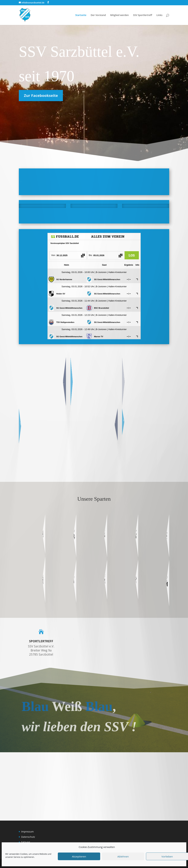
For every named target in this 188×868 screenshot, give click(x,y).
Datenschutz (28, 836)
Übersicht (59, 377)
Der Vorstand (98, 15)
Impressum (27, 831)
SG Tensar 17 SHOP (112, 420)
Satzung (25, 842)
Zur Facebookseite (39, 95)
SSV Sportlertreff (142, 15)
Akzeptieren (79, 856)
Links (159, 15)
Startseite (80, 15)
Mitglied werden (119, 15)
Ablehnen (123, 856)
